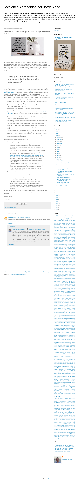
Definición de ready (67, 267)
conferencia (62, 254)
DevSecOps (72, 272)
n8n (74, 352)
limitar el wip (56, 338)
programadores (63, 383)
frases (73, 297)
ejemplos (63, 278)
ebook (55, 278)
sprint (68, 408)
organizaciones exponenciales (69, 357)
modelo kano (61, 349)
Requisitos (68, 390)
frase (70, 296)
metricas (60, 346)
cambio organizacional (62, 243)
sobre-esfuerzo (72, 406)
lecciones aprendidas (37, 205)
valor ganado (60, 432)
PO (54, 367)
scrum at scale (64, 396)
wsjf (58, 438)
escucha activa (72, 287)
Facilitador (68, 294)
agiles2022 (67, 226)
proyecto (73, 385)
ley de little (71, 335)
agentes (58, 219)
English (59, 279)
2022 (57, 133)
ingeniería (60, 319)
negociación (56, 353)
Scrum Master (58, 398)
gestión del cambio (58, 306)
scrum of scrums (72, 398)
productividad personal (58, 382)
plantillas (55, 366)
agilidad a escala (68, 227)
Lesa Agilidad (63, 335)
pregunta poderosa (62, 372)
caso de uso (56, 244)
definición (68, 264)
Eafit (66, 277)
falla (58, 295)
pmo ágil (71, 366)
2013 (57, 203)
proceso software (62, 375)
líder (57, 336)
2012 (57, 205)
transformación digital (59, 425)
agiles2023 (73, 226)
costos (66, 258)
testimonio (68, 416)
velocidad (64, 433)
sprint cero (60, 409)
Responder (10, 223)
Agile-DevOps (66, 224)
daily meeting (68, 262)
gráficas (62, 311)
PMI (62, 366)
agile (10, 205)
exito (74, 291)
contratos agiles (21, 205)
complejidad (56, 252)
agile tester (62, 223)
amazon (60, 236)
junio (58, 149)
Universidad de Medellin (64, 428)
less (67, 335)
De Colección (57, 264)
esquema (56, 288)
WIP (58, 436)
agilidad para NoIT (57, 233)
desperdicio (70, 271)
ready (65, 387)
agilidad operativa (71, 230)
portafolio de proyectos (65, 369)
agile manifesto (62, 221)
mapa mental (61, 342)
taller (71, 411)
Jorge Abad (56, 30)
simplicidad (66, 404)
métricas (63, 346)
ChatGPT (71, 245)
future (74, 298)
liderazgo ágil (72, 336)
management (63, 339)
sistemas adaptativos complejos (69, 405)
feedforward (69, 295)
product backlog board (58, 377)
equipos (66, 284)
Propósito (70, 385)
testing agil (73, 416)
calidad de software (68, 241)
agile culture (65, 220)
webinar (55, 436)
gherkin (55, 309)
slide (63, 406)
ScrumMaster (57, 402)
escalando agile (65, 287)
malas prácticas (57, 339)
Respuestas (12, 226)
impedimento (66, 318)
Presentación (57, 373)
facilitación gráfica (62, 294)
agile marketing (69, 221)
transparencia (67, 425)
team (63, 412)
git (57, 309)
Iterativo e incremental (69, 325)
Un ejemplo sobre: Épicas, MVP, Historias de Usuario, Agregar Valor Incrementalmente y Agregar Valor (64, 85)
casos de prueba (62, 244)
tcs (58, 412)
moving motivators (63, 350)
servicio (55, 404)
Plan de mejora (70, 363)
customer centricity (57, 262)
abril (58, 153)
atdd (74, 237)
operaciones (56, 356)
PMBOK (59, 366)
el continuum (67, 278)
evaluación (73, 289)
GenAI (55, 299)
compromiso (61, 252)
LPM (72, 338)
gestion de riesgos (71, 305)
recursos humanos (58, 389)
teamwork (61, 413)
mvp (72, 352)
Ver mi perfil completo (67, 459)
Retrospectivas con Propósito (63, 177)
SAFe (62, 394)
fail (74, 294)
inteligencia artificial (65, 322)
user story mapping (58, 430)
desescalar (60, 271)
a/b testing (56, 215)
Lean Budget (56, 329)
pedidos (64, 360)
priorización (68, 373)
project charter (69, 383)
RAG (62, 387)
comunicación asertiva (70, 252)
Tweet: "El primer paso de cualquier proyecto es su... (64, 172)
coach (73, 247)
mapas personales (67, 342)
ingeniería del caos (63, 321)
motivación (56, 350)
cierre (74, 245)
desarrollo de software (66, 269)
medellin (64, 343)
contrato (68, 254)
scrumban (69, 399)
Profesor (58, 383)
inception (56, 319)
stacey (74, 409)
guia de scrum (67, 311)
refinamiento (66, 389)
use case (71, 428)
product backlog (71, 376)
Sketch (55, 406)
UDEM (58, 428)
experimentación (68, 292)
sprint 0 (70, 408)
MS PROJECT (72, 350)
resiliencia (73, 390)
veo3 (67, 433)
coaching (56, 248)
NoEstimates (68, 353)
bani (72, 238)
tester (65, 416)
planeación (61, 364)
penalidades (73, 360)
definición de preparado (58, 267)
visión (74, 433)
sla (58, 406)
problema (73, 373)
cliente (65, 247)
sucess (61, 411)
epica (74, 281)
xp (59, 438)
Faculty (72, 294)
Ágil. (65, 219)
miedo (74, 346)
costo (55, 258)
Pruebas (70, 386)
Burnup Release (72, 240)
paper (67, 359)
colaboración (56, 250)
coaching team (71, 248)
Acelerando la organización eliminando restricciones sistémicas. (64, 98)
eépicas (59, 278)
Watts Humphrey (70, 435)
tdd (60, 412)
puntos (73, 386)
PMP (74, 366)
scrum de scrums (71, 396)
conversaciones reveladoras (69, 255)
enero (58, 159)
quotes (58, 387)
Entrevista (70, 281)
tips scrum (71, 418)
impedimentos (72, 318)
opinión (44, 205)
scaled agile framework (69, 394)
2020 (57, 190)
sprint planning (66, 409)
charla (67, 245)
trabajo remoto (62, 422)
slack (60, 406)
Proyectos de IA (57, 386)
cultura (59, 261)
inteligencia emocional (58, 325)
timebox (60, 418)
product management (64, 379)
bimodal (55, 240)
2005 (57, 209)
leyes (74, 335)
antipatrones (72, 236)
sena (71, 402)
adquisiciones (60, 217)
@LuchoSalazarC (13, 94)
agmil (68, 234)
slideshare (66, 406)
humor (63, 316)
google (59, 309)
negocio (60, 353)
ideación (65, 316)
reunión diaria (57, 393)
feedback (64, 295)
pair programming (57, 359)
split (59, 408)
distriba (62, 275)
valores (64, 432)
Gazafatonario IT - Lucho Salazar (62, 451)
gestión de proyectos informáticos (61, 305)
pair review (63, 359)
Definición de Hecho (70, 265)
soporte (55, 408)
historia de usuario (62, 314)
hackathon (63, 312)
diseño (59, 275)
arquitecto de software (68, 237)
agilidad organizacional (58, 231)
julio (58, 147)
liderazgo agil (66, 336)
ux (67, 430)
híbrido (55, 313)
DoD (65, 275)
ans (63, 236)
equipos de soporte (65, 285)
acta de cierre (65, 215)
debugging (64, 264)
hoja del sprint (72, 315)
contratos (73, 254)
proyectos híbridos (64, 386)
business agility (57, 241)
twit (74, 426)
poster (60, 370)
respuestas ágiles (58, 392)
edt (57, 278)
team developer (68, 412)
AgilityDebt (69, 233)
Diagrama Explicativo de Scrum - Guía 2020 (65, 117)
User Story (65, 429)
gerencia (55, 301)
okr (70, 355)
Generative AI (59, 299)
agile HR (70, 220)
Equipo (62, 282)
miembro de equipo (58, 348)
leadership (71, 328)
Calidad (62, 241)
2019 (57, 192)
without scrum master (64, 436)
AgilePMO (73, 224)
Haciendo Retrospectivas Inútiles (64, 161)
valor (70, 430)
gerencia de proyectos (63, 301)
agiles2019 (56, 226)
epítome (58, 282)
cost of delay (72, 257)
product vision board (64, 380)
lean (74, 328)
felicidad (73, 295)
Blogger (48, 478)
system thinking (66, 411)
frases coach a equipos (59, 298)
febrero (58, 157)
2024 (57, 130)
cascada (73, 243)
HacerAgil (59, 312)
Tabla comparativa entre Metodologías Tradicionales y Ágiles (63, 90)
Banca (70, 238)
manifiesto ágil (57, 340)
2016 (57, 198)
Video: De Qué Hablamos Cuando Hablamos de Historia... (64, 180)
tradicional (69, 422)
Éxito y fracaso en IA (59, 292)
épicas (55, 282)
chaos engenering (62, 245)
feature (61, 295)
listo (64, 338)
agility (65, 233)
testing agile (56, 418)
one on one (73, 355)
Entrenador (59, 281)
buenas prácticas (60, 240)
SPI (58, 408)
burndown (66, 240)
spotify (65, 408)
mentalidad (60, 345)
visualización (56, 435)
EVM (55, 291)
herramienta (73, 312)
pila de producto (60, 363)
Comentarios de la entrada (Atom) (18, 274)
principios (64, 373)
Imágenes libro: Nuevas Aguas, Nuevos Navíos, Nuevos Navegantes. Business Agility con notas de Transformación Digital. (65, 445)
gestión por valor (62, 308)
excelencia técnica (64, 291)
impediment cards (60, 318)
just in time (61, 326)
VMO (60, 435)
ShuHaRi (62, 404)
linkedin (61, 338)
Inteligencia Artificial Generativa (68, 323)
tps (69, 419)
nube (61, 355)
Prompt (62, 385)
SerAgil (73, 402)
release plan (62, 390)
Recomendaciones (9, 207)
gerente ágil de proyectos (63, 302)
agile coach (72, 219)
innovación (56, 322)
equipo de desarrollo (70, 282)
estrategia (56, 289)
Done (70, 275)
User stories (59, 429)
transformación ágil (69, 423)
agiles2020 (62, 226)
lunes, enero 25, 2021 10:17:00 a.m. (37, 229)
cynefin (62, 262)
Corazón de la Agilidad (64, 257)
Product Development (68, 377)
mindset (65, 348)
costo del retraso (61, 258)
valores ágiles (70, 432)
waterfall (65, 435)
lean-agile (73, 332)
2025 (57, 128)
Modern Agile (68, 349)
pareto (70, 359)
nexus (64, 353)
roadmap (56, 394)
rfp (70, 393)
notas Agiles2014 (57, 355)
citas (57, 247)
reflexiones (56, 390)
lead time (67, 328)
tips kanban (66, 418)
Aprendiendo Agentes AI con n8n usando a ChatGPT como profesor (65, 101)
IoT (64, 325)
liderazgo (61, 336)
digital (63, 274)
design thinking (64, 271)
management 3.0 (71, 339)
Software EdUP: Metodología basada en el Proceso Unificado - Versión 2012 (64, 449)
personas (71, 362)
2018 (57, 194)
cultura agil (64, 261)
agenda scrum (66, 217)
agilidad (61, 227)
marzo (58, 155)
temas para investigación (63, 415)
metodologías (72, 345)
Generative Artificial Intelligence (68, 299)
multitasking (56, 352)
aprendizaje (60, 237)
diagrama (55, 274)
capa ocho (69, 243)
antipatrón (67, 236)
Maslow (61, 343)
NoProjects (73, 353)
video (70, 433)
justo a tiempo (66, 326)
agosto (58, 145)
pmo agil (67, 366)
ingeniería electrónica (71, 321)
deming (58, 269)
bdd (74, 238)
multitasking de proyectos (65, 352)
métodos (55, 346)
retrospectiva (72, 392)
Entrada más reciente (9, 271)
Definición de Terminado (64, 268)
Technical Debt (67, 414)
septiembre (59, 143)
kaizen (70, 326)
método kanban (66, 345)
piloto (65, 363)
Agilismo (62, 233)
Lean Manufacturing (62, 330)
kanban (73, 326)
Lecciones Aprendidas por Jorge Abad (31, 7)
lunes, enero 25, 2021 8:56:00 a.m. (25, 217)
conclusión (56, 254)
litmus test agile (68, 338)
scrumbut (73, 399)
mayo (58, 151)
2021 (57, 135)
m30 (74, 338)
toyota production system (64, 419)
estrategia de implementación (64, 289)
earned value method (71, 277)
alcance (71, 234)
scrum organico (57, 399)
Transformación (57, 423)
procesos (69, 375)
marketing (73, 342)
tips (63, 418)
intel (60, 322)
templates (70, 415)
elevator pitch (72, 278)
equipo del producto (59, 284)
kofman (58, 328)
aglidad (65, 234)
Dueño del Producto (59, 277)
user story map (71, 429)
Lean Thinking (65, 332)
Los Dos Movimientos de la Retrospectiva (63, 183)
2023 (57, 132)
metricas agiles (69, 346)
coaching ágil (62, 248)
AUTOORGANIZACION (59, 238)
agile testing (69, 223)
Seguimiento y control (65, 402)
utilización (65, 430)
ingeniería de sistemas (66, 319)
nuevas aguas (66, 355)
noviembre (59, 139)
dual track (73, 275)
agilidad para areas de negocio (69, 231)
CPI (69, 258)
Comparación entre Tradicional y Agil (66, 251)
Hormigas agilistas (58, 316)
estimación (31, 205)
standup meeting (57, 411)
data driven (73, 262)
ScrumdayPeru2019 (71, 401)
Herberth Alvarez (12, 217)
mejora (70, 343)
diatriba (26, 205)
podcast (57, 367)
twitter (55, 428)
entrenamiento (64, 281)
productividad (72, 380)
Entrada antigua (46, 271)
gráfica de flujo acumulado (66, 309)
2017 (57, 195)
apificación (56, 237)
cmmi (71, 247)
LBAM (63, 328)
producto (65, 382)
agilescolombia (56, 227)
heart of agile (68, 312)
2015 (57, 199)
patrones (60, 360)
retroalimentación (66, 392)
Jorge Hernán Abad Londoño (19, 229)
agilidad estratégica (64, 230)
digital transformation (70, 274)
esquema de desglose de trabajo (64, 288)
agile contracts (15, 205)
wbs (74, 435)
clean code (61, 247)
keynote (55, 328)
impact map (70, 316)
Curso (74, 261)
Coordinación (56, 257)
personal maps (66, 362)
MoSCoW (73, 349)
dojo (67, 275)
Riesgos (73, 393)
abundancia (61, 215)
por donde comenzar (64, 367)
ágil (63, 219)
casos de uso (67, 244)
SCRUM (14, 207)
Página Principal (28, 271)
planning (73, 365)
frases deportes (69, 298)
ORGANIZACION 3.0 (70, 356)
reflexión (73, 389)
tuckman (67, 426)
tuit (69, 426)
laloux (61, 328)
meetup (67, 343)
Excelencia (58, 291)
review (62, 393)
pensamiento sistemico (58, 362)
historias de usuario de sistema (64, 315)
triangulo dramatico (61, 426)
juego (58, 326)
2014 (57, 201)
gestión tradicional (71, 308)
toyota (57, 419)
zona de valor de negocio (64, 438)
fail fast (55, 295)
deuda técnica (61, 272)
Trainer (74, 422)
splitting (62, 408)
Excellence (71, 291)
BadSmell (67, 238)
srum (71, 409)
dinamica (56, 275)
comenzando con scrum (64, 250)
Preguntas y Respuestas (70, 372)
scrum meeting (65, 398)
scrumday (56, 401)
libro (55, 336)
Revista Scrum (67, 393)
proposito (66, 385)
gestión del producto (67, 306)
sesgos (58, 404)
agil (61, 219)
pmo (64, 366)
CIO (54, 247)
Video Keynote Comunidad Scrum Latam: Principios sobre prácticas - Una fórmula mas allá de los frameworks (64, 114)
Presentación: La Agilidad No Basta (64, 162)
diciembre (59, 137)
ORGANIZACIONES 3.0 (58, 357)
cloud (68, 247)
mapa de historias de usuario (66, 340)
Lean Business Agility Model (66, 329)
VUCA (62, 435)
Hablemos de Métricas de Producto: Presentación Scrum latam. (63, 121)
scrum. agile (63, 399)
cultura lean (69, 261)
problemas (56, 375)
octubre (58, 141)
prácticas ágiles (66, 370)
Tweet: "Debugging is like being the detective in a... (64, 186)
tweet (31, 112)
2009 (57, 207)
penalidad (68, 360)
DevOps (67, 272)
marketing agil (56, 343)
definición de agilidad (60, 265)
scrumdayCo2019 (63, 401)
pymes (55, 387)
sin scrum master (60, 405)
